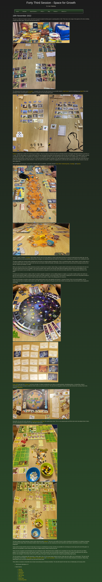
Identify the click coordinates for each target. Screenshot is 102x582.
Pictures (29, 92)
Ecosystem (30, 91)
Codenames (20, 387)
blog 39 (82, 91)
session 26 (27, 384)
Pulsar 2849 (58, 163)
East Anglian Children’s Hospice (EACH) (35, 557)
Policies (56, 11)
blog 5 (43, 421)
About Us (63, 11)
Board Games (33, 11)
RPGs (42, 11)
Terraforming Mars (65, 163)
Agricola (78, 163)
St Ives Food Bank (50, 557)
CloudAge (72, 163)
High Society (66, 91)
